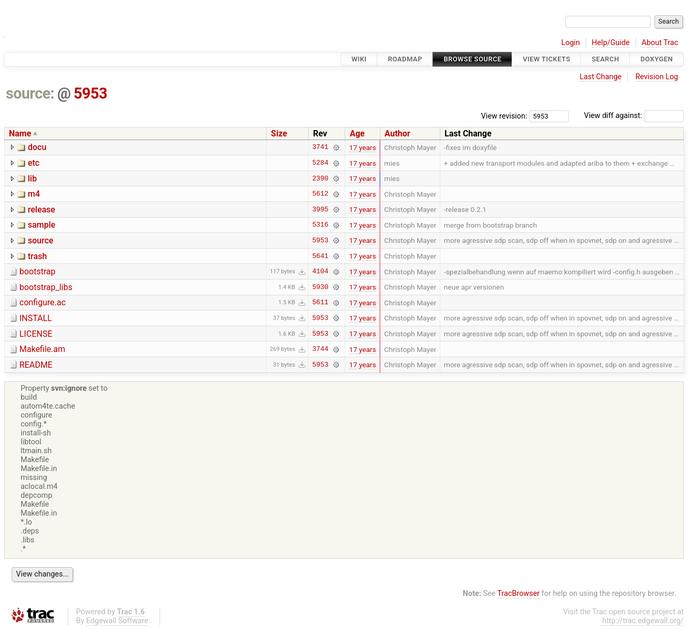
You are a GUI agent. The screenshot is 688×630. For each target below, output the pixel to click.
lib (32, 179)
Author (397, 133)
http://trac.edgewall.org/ (643, 620)
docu (37, 147)
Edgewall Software (117, 620)
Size (279, 133)
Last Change (600, 76)
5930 (320, 287)
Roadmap (405, 59)
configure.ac (42, 302)
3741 (320, 147)
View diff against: (634, 115)
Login (570, 42)
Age (357, 133)
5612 (320, 194)
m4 (34, 194)
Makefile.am (42, 349)
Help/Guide (611, 42)
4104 (320, 271)
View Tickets (546, 59)
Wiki (359, 59)
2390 (320, 178)
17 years (362, 147)
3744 (320, 349)
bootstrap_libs (45, 287)
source (41, 240)
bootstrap (37, 271)
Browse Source (472, 59)
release (41, 210)
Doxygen (656, 59)
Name (20, 133)
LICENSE (35, 334)
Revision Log (657, 76)
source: (30, 93)
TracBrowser (519, 593)
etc (33, 163)
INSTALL (35, 318)
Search (605, 59)
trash (37, 256)
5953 (90, 93)
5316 (320, 225)
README (35, 365)
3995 (320, 209)
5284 (320, 163)
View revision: (504, 115)
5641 (320, 256)
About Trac (660, 42)
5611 (320, 302)
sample (41, 225)
